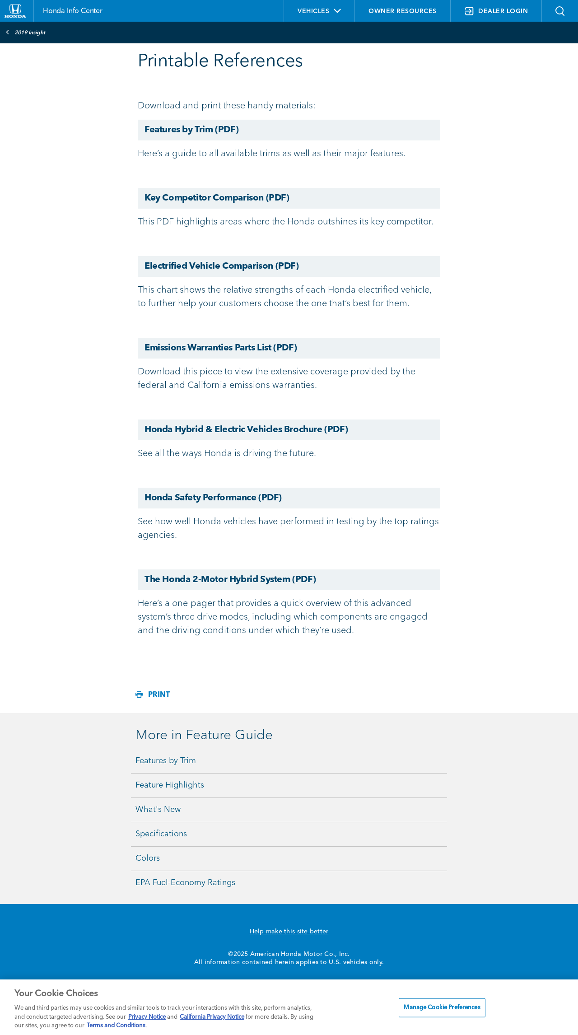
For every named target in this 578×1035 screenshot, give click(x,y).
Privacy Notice (147, 1017)
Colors (147, 858)
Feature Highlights (169, 785)
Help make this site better (289, 931)
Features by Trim (165, 761)
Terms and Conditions (116, 1026)
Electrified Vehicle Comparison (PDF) (221, 266)
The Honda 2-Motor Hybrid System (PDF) (230, 579)
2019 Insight (25, 32)
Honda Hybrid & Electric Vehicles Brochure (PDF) (246, 429)
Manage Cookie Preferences (442, 1008)
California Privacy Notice (212, 1017)
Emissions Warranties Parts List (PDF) (220, 348)
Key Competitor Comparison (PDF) (216, 198)
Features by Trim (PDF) (191, 130)
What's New (158, 810)
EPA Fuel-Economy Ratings (185, 883)
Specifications (161, 834)
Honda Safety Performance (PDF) (213, 498)
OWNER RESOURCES (402, 11)
